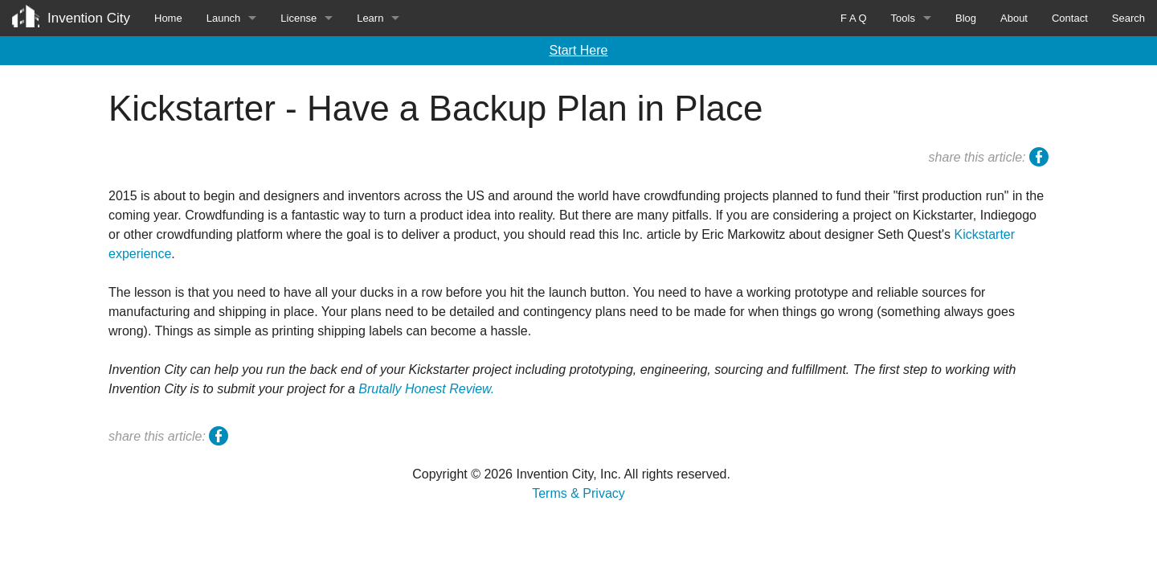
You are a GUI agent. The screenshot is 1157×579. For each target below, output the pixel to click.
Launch (223, 18)
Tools (903, 18)
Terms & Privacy (578, 493)
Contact (1070, 18)
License (298, 18)
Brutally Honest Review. (426, 389)
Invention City (88, 18)
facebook (1039, 159)
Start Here (579, 50)
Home (168, 18)
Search (1128, 18)
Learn (370, 18)
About (1014, 18)
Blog (965, 18)
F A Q (853, 18)
